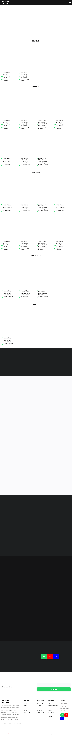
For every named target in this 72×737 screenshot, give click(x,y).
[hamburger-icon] (70, 2)
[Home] (5, 2)
